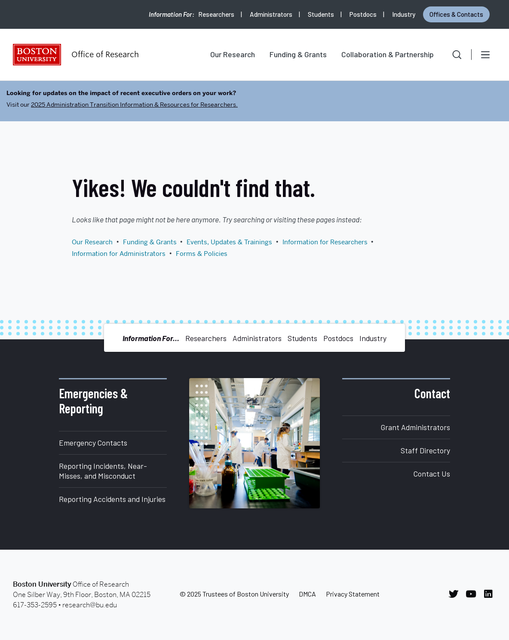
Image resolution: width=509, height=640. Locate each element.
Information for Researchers (325, 242)
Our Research (232, 54)
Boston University (37, 54)
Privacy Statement (353, 594)
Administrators (271, 14)
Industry (403, 14)
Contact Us (432, 473)
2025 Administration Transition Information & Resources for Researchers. (134, 104)
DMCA (307, 594)
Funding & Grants (298, 54)
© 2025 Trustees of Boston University (234, 594)
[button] (451, 54)
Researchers (216, 14)
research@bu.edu (89, 604)
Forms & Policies (201, 253)
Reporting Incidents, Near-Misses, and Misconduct (103, 470)
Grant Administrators (415, 427)
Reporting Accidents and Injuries (112, 499)
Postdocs (363, 14)
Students (321, 14)
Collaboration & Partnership (387, 54)
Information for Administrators (119, 253)
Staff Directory (425, 450)
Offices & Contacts (456, 14)
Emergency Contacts (93, 442)
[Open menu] (485, 54)
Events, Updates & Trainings (229, 242)
